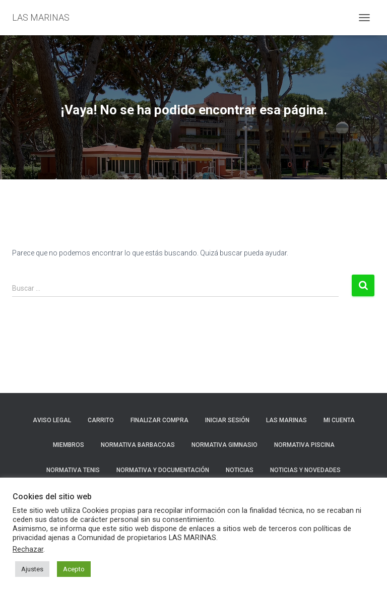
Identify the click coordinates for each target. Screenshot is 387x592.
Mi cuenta (339, 420)
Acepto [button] (74, 569)
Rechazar (28, 549)
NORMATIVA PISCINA (304, 444)
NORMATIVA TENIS (73, 470)
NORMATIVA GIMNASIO (224, 444)
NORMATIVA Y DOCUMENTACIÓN (162, 470)
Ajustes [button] (32, 569)
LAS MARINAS (286, 420)
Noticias (239, 470)
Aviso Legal (52, 420)
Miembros (68, 444)
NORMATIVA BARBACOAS (138, 444)
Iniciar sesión (227, 420)
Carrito (101, 420)
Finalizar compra (159, 420)
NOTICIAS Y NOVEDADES (305, 470)
